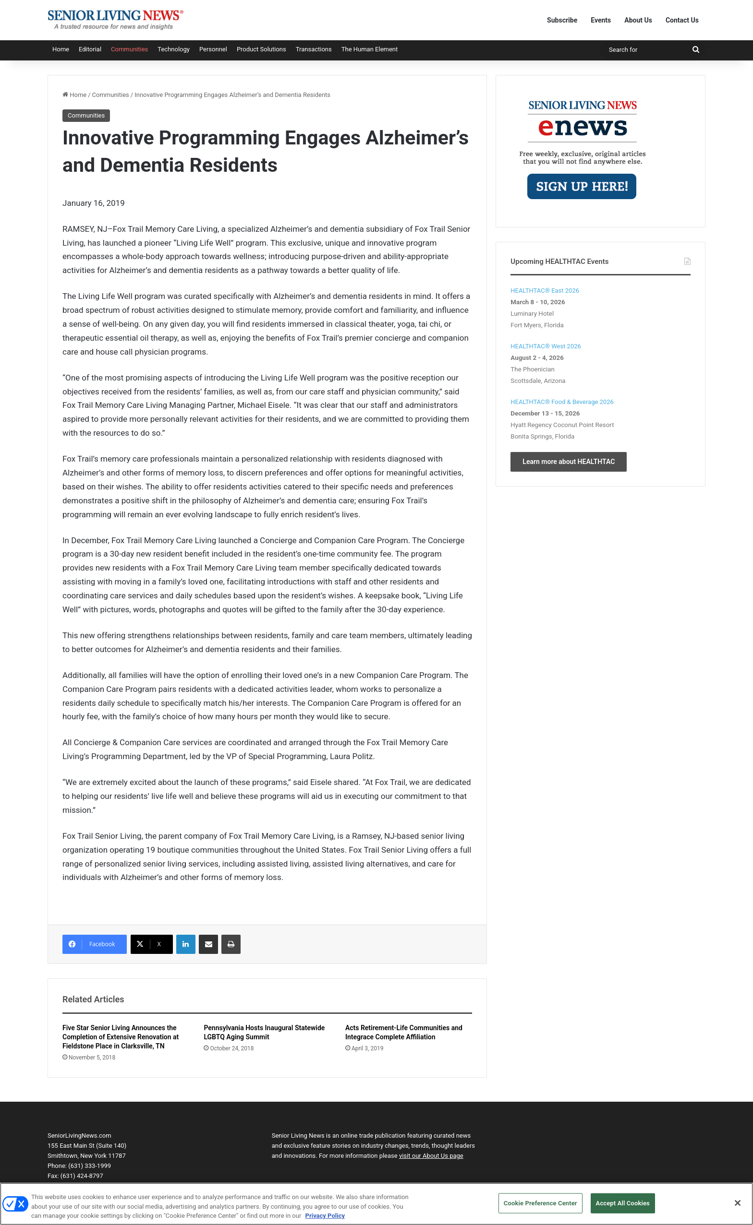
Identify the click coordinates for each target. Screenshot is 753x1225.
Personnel (213, 49)
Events (601, 20)
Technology (174, 49)
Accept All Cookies (623, 1208)
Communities (129, 49)
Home (60, 49)
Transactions (314, 49)
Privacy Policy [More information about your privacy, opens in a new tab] (325, 1220)
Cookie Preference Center (540, 1208)
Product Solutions (261, 49)
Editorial (90, 49)
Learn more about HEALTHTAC (568, 461)
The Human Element (369, 49)
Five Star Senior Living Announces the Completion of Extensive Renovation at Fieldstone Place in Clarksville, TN (120, 1037)
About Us (638, 20)
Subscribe (562, 20)
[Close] (737, 1207)
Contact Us (682, 20)
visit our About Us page (431, 1155)
